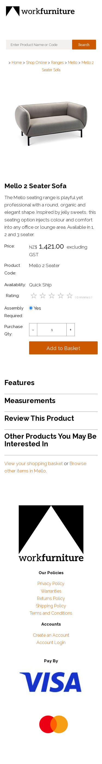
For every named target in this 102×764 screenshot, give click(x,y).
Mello (72, 62)
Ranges (57, 62)
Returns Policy (51, 598)
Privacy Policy (51, 583)
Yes (35, 308)
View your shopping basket (33, 463)
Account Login (51, 642)
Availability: (15, 284)
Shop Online (36, 62)
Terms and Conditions (51, 613)
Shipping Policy (51, 605)
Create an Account (51, 635)
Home (17, 62)
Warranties (51, 591)
